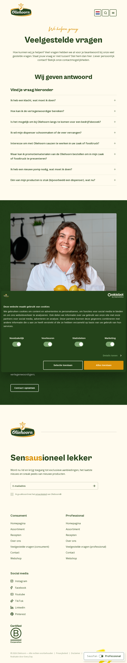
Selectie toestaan (63, 365)
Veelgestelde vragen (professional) (86, 546)
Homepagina (17, 523)
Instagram (18, 581)
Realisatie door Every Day (21, 656)
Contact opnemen (24, 388)
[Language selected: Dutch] (97, 13)
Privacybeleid (62, 653)
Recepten (15, 535)
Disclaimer (75, 653)
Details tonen (110, 355)
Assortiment (17, 529)
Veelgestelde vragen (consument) (29, 546)
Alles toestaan (103, 365)
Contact (14, 552)
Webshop (16, 558)
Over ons (15, 541)
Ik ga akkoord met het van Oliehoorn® (38, 494)
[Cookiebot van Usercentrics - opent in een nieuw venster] (110, 295)
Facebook (18, 588)
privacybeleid (41, 494)
